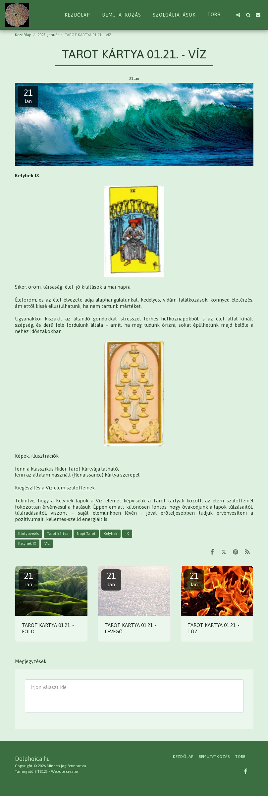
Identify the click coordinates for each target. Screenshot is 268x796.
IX (127, 533)
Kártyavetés (28, 533)
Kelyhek (110, 533)
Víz (47, 543)
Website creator (65, 771)
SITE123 (41, 771)
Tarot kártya (58, 533)
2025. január (48, 34)
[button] (238, 15)
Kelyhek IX (27, 543)
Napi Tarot (86, 533)
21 (28, 579)
